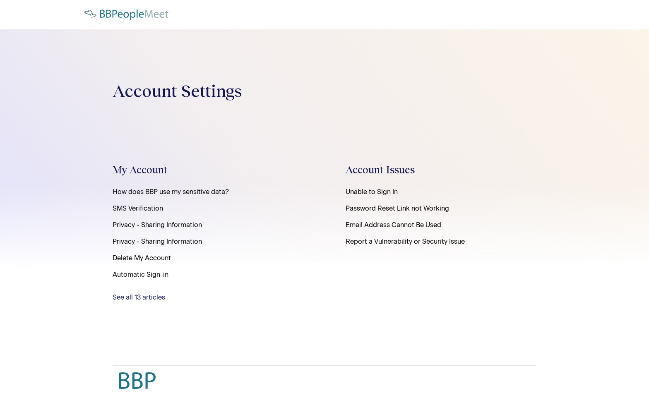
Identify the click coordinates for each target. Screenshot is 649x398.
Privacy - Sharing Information (157, 225)
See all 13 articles (139, 297)
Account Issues (380, 169)
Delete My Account (142, 258)
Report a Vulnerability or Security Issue (405, 241)
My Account (140, 169)
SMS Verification (138, 208)
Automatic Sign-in (140, 274)
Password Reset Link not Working (397, 208)
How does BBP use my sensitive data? (171, 192)
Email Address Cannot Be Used (393, 225)
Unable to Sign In (372, 192)
